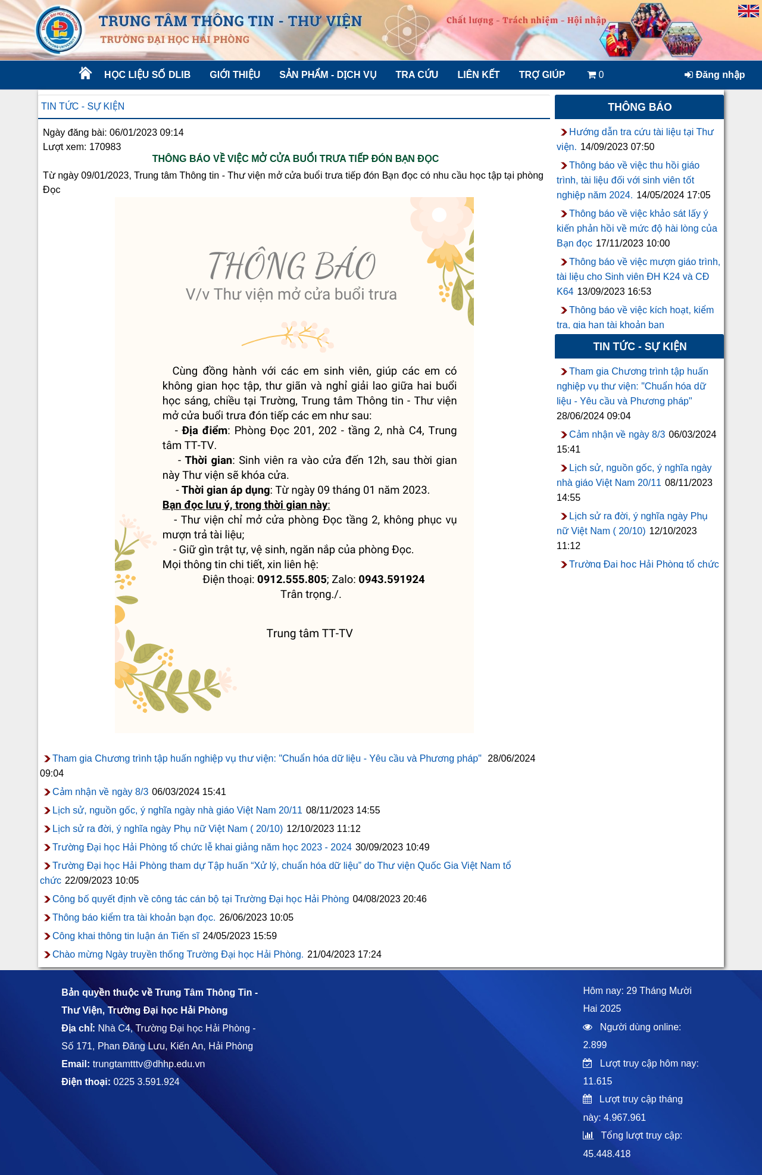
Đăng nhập (715, 75)
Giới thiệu (235, 75)
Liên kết (478, 75)
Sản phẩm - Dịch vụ (326, 75)
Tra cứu (417, 75)
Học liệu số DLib (147, 75)
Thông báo (640, 107)
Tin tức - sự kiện (82, 106)
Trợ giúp (542, 75)
